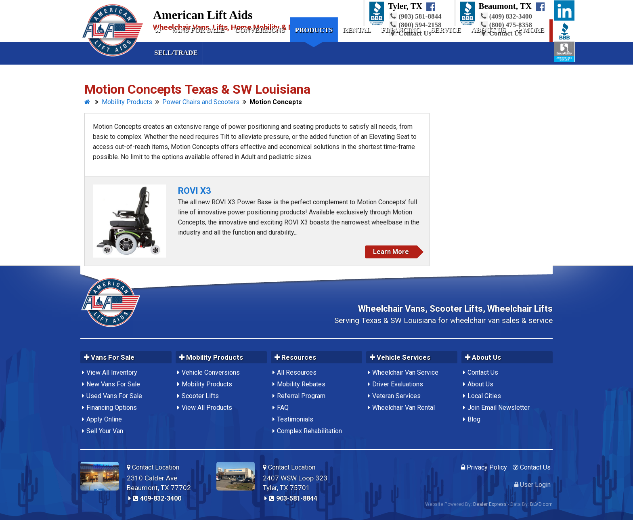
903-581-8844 (293, 498)
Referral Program (301, 396)
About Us (488, 30)
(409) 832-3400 (506, 16)
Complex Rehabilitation (309, 431)
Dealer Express (490, 504)
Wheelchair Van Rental (403, 407)
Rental (357, 30)
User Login (532, 485)
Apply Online (104, 419)
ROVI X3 (194, 191)
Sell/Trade (176, 53)
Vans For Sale (197, 30)
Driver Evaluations (397, 384)
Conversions (260, 30)
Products (314, 30)
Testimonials (295, 419)
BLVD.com (541, 504)
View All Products (207, 407)
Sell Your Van (104, 431)
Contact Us (482, 372)
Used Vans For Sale (114, 396)
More (530, 30)
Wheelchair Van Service (405, 372)
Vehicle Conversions (211, 372)
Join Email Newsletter (498, 407)
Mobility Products (207, 384)
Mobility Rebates (301, 384)
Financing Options (111, 407)
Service (446, 30)
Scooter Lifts (200, 396)
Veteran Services (396, 396)
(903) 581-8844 (415, 16)
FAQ (283, 407)
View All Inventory (111, 372)
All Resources (296, 372)
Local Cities (484, 396)
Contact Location (153, 467)
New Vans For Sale (113, 384)
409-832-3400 (157, 498)
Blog (473, 419)
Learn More (391, 252)
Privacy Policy (484, 467)
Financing (401, 30)
